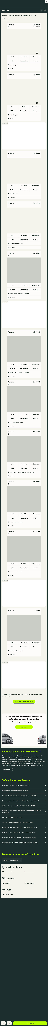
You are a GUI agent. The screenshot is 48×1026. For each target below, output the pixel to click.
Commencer (24, 727)
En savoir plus (7, 769)
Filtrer (30, 1023)
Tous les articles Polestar (12, 860)
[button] (24, 26)
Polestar (11, 25)
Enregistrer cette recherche (24, 701)
